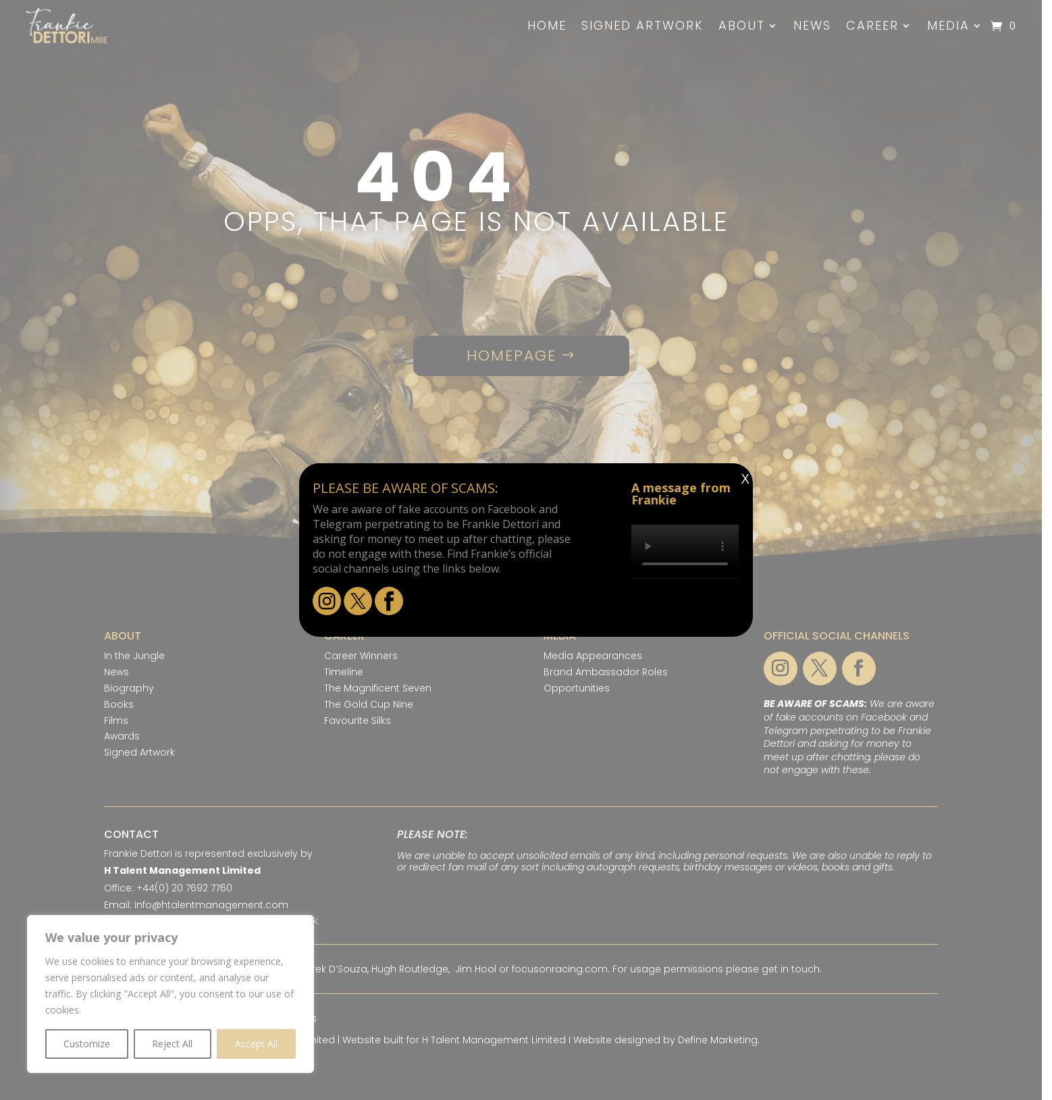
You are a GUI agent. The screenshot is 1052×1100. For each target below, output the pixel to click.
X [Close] (745, 478)
